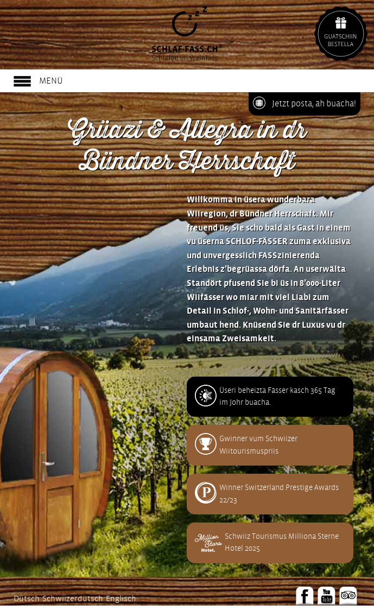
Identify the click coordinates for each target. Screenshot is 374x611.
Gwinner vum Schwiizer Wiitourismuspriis (258, 445)
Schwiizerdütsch (72, 598)
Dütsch (27, 598)
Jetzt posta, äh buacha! (314, 104)
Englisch (121, 598)
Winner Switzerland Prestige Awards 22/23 (279, 493)
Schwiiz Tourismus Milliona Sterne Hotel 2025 (282, 542)
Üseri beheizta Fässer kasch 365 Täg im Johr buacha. (277, 396)
